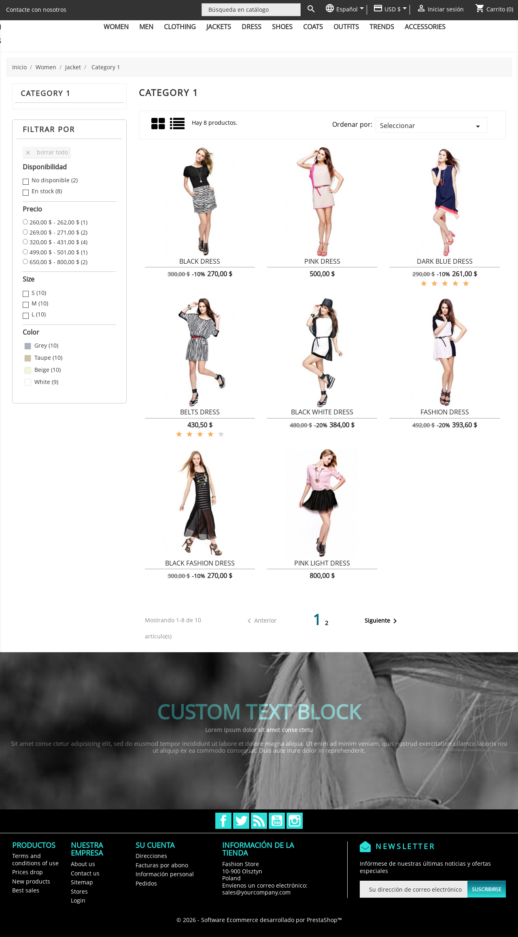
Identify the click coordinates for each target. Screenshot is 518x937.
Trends (381, 26)
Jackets (218, 26)
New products (31, 881)
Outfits (346, 26)
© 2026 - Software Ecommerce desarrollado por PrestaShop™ (259, 920)
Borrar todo (46, 152)
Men (146, 26)
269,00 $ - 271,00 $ (58, 232)
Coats (313, 26)
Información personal (165, 874)
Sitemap (82, 882)
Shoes (282, 26)
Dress (251, 26)
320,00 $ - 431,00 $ (58, 242)
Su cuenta (155, 845)
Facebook (223, 821)
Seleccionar (431, 126)
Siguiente (382, 621)
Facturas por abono (162, 865)
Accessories (425, 26)
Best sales (25, 890)
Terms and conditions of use (35, 859)
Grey (46, 345)
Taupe (48, 357)
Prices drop (27, 872)
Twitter (241, 821)
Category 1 (46, 93)
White (46, 382)
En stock (47, 191)
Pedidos (146, 883)
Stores (79, 891)
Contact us (85, 873)
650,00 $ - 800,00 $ (58, 262)
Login (78, 900)
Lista (178, 126)
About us (83, 864)
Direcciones (151, 856)
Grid (158, 124)
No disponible (55, 180)
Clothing (180, 26)
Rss (259, 821)
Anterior (260, 621)
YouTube (277, 821)
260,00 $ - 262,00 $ (58, 222)
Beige (47, 370)
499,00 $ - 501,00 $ (58, 252)
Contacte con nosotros (36, 9)
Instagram (295, 821)
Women (116, 26)
